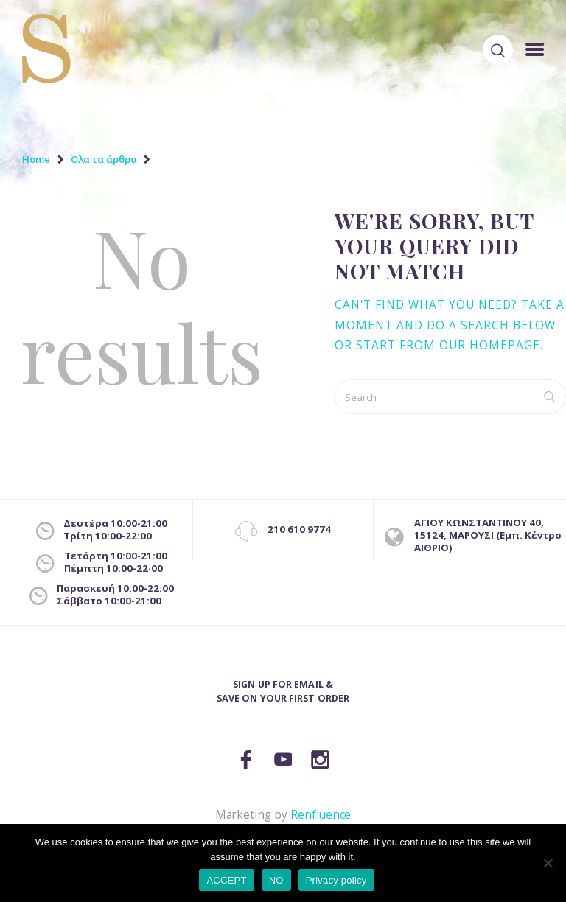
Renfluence (321, 814)
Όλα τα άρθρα (103, 159)
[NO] (547, 863)
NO (276, 880)
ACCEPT (226, 880)
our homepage (489, 345)
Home (36, 159)
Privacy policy (336, 880)
